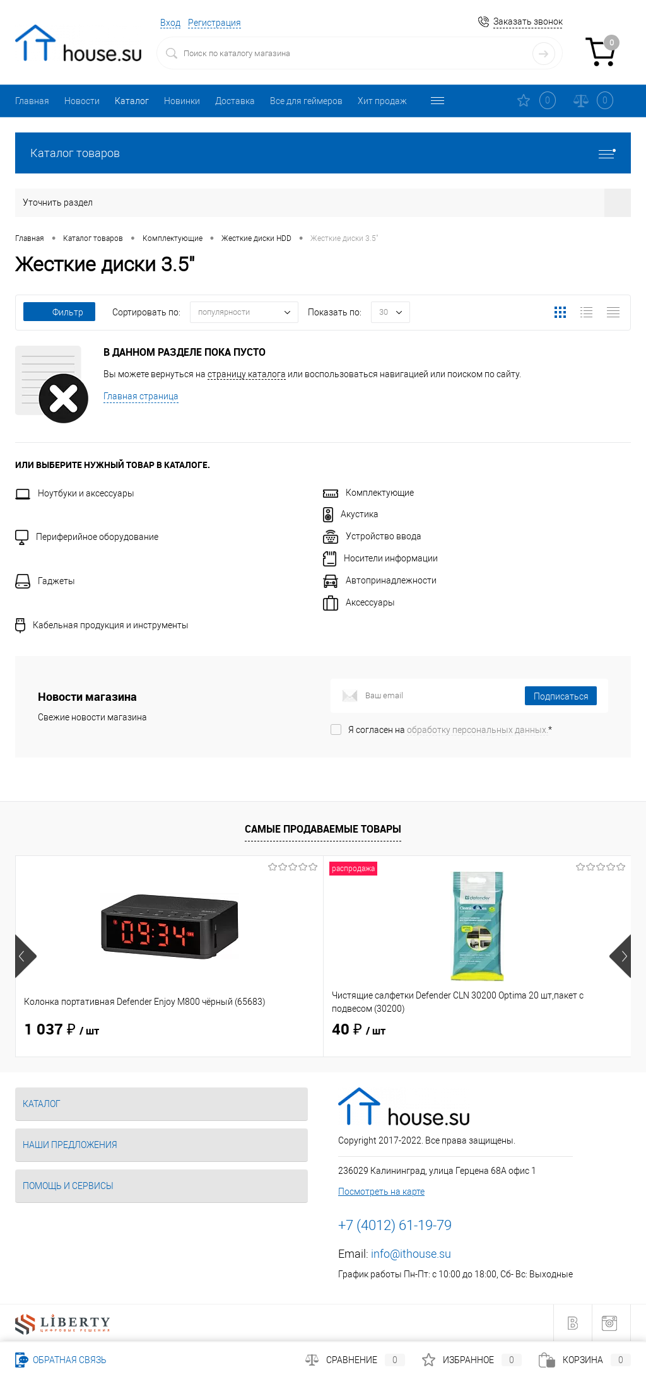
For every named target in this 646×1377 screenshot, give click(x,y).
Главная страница (141, 396)
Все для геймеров (306, 101)
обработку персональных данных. (477, 730)
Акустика (351, 514)
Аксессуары (359, 602)
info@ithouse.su (411, 1253)
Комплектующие (368, 493)
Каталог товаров (323, 152)
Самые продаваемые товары (323, 829)
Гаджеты (45, 581)
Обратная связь (61, 1360)
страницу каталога (247, 374)
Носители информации (380, 558)
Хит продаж (382, 101)
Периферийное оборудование (86, 537)
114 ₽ (466, 1030)
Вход (170, 23)
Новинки (182, 101)
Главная (32, 101)
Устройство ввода (372, 536)
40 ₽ (256, 1030)
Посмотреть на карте (381, 1192)
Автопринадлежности (380, 580)
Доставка (235, 101)
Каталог (132, 101)
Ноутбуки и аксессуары (74, 493)
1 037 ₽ (61, 1030)
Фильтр (59, 312)
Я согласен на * (450, 730)
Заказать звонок (528, 21)
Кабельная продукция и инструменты (102, 625)
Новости (82, 101)
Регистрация (214, 23)
